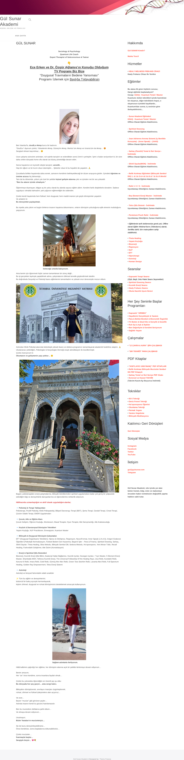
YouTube (131, 445)
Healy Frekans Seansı (138, 279)
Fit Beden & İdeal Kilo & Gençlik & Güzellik (148, 312)
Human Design (135, 252)
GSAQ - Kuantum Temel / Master (148, 86)
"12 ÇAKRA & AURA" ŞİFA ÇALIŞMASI (145, 336)
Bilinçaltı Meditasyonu (139, 407)
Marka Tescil (133, 47)
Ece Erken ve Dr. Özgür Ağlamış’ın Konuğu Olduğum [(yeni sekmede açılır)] (69, 58)
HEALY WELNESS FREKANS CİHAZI (144, 62)
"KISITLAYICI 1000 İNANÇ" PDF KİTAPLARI (147, 357)
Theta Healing (135, 229)
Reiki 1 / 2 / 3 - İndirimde (139, 177)
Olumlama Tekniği (137, 398)
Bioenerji (133, 235)
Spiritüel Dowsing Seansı (140, 273)
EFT (130, 243)
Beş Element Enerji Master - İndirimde (145, 186)
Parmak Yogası (135, 401)
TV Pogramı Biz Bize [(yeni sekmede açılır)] (69, 62)
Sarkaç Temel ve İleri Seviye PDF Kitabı (146, 366)
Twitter (131, 442)
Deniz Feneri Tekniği (138, 392)
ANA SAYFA (150, 20)
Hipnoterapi (134, 246)
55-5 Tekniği (134, 389)
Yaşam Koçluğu (136, 232)
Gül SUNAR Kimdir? (136, 41)
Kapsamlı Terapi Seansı (139, 267)
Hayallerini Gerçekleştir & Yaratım (143, 307)
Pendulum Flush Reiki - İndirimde (143, 206)
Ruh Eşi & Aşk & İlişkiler (139, 315)
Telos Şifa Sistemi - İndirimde (142, 196)
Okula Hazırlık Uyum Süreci (141, 282)
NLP (130, 241)
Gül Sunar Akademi (37, 18)
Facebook (132, 440)
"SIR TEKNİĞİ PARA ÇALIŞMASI (143, 342)
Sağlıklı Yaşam (135, 321)
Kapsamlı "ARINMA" (138, 304)
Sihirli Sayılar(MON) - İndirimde (142, 154)
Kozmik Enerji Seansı (138, 276)
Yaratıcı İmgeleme (136, 404)
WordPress (95, 753)
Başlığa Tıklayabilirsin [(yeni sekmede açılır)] (84, 70)
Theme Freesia (105, 750)
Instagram (132, 437)
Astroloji (132, 249)
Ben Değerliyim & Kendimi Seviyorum (145, 318)
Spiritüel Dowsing (137, 119)
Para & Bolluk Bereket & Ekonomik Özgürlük (148, 310)
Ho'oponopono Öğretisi (139, 395)
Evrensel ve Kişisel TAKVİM (141, 368)
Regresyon (133, 238)
